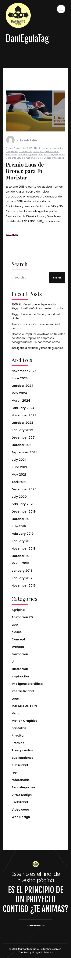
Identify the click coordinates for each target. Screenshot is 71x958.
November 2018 (24, 548)
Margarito (59, 162)
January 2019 (22, 541)
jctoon (33, 162)
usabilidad (20, 802)
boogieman (12, 158)
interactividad (23, 691)
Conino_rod (25, 158)
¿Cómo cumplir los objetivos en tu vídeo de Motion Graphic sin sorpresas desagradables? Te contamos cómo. (38, 338)
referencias (21, 780)
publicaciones (22, 758)
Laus (15, 698)
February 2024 (23, 408)
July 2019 (19, 526)
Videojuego (20, 809)
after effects (44, 155)
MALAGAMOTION (24, 706)
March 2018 (20, 563)
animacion (57, 155)
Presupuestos (22, 750)
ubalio (60, 165)
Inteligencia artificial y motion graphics (37, 348)
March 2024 (21, 400)
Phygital (18, 735)
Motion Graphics (24, 721)
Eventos (18, 647)
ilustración (23, 162)
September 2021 (24, 452)
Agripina (18, 610)
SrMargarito (50, 165)
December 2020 (24, 489)
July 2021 (19, 460)
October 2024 (22, 386)
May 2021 (19, 474)
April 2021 (19, 482)
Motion (17, 713)
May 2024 (19, 393)
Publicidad (20, 765)
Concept (18, 639)
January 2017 (22, 578)
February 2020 (23, 504)
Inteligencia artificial (27, 684)
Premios (18, 743)
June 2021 (19, 467)
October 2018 (22, 556)
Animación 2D (22, 617)
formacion (20, 654)
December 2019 (24, 511)
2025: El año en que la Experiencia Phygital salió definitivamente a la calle (37, 306)
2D (35, 155)
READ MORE (12, 242)
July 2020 (19, 497)
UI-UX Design (22, 795)
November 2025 (24, 371)
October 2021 (22, 445)
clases (17, 632)
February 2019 (23, 534)
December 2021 (24, 437)
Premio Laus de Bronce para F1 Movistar (25, 178)
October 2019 (22, 519)
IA (13, 661)
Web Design (21, 817)
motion (29, 165)
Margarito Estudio (15, 165)
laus (40, 162)
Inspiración (20, 676)
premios (38, 165)
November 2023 (24, 415)
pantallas (19, 728)
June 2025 (20, 378)
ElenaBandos (51, 158)
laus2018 (48, 162)
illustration (11, 162)
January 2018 (22, 571)
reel (14, 772)
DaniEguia (38, 158)
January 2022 (22, 430)
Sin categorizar (23, 787)
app (15, 624)
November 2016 (24, 585)
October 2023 (22, 423)
